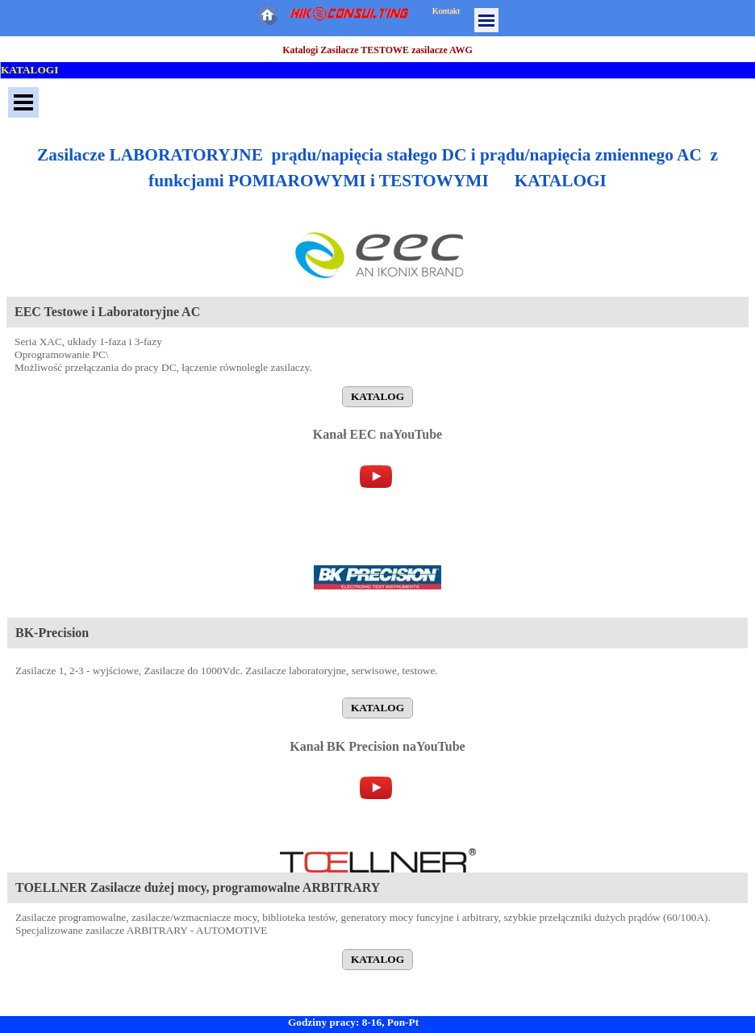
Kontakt (446, 10)
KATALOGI (29, 70)
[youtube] (376, 476)
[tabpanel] (377, 168)
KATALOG (377, 396)
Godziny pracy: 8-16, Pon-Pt (353, 1022)
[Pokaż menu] (486, 20)
